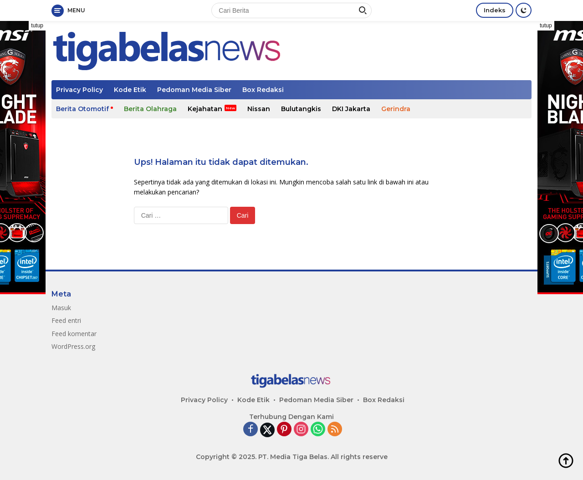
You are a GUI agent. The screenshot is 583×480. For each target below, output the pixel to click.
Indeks (495, 10)
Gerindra (395, 109)
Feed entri (66, 320)
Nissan (258, 109)
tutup (37, 25)
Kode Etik (130, 90)
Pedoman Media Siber (194, 90)
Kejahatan (205, 109)
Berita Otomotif (82, 109)
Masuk (61, 307)
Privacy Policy (79, 90)
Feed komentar (74, 333)
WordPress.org (73, 346)
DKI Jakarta (351, 109)
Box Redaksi (263, 90)
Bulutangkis (301, 109)
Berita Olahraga (150, 109)
